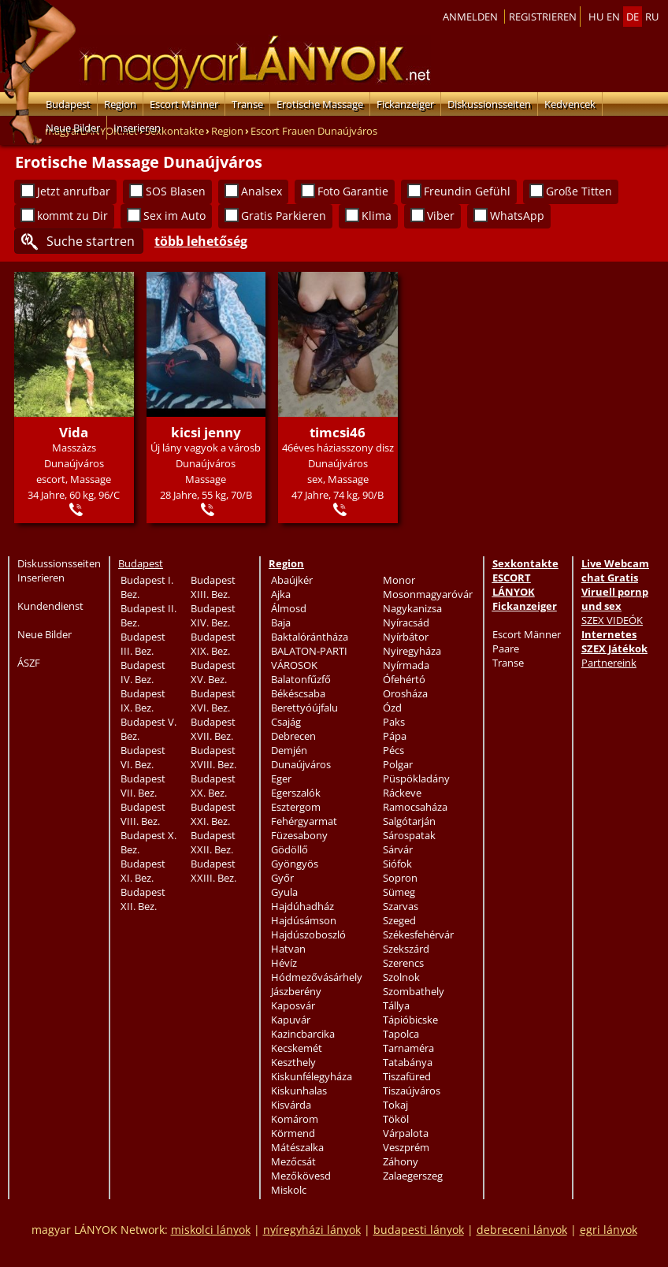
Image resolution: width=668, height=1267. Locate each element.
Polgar (398, 764)
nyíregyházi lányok (312, 1229)
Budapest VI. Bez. (143, 757)
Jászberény (296, 991)
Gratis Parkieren (283, 215)
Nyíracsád (406, 622)
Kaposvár (293, 1005)
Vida (73, 432)
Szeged (399, 920)
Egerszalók (296, 793)
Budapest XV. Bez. (213, 672)
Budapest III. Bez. (143, 644)
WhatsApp (517, 215)
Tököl (396, 1119)
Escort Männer (184, 104)
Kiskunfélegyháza (311, 1076)
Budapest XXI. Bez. (213, 814)
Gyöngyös (294, 863)
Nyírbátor (406, 637)
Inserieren (137, 128)
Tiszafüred (407, 1076)
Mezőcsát (293, 1161)
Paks (394, 722)
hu (595, 16)
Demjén (289, 750)
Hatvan (288, 949)
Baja (281, 622)
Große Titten (579, 191)
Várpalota (406, 1133)
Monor (399, 580)
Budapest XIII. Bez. (213, 587)
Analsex (261, 191)
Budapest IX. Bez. (143, 700)
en (613, 16)
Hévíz (284, 963)
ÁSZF (28, 663)
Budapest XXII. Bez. (213, 842)
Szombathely (413, 991)
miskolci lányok (210, 1229)
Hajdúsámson (303, 920)
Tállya (396, 1005)
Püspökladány (416, 778)
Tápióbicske (410, 1019)
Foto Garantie (352, 191)
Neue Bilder (73, 128)
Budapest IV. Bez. (143, 672)
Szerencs (403, 963)
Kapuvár (290, 1019)
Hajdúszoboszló (308, 934)
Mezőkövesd (301, 1176)
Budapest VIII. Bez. (143, 814)
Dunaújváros (301, 764)
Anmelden (470, 16)
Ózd (392, 707)
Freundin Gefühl (467, 191)
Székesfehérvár (418, 934)
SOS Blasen (176, 191)
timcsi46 (338, 432)
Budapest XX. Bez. (213, 785)
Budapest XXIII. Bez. (213, 870)
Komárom (294, 1119)
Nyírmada (406, 665)
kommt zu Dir (72, 215)
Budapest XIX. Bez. (213, 644)
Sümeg (399, 892)
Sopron (400, 878)
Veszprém (406, 1147)
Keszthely (293, 1062)
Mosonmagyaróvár (428, 594)
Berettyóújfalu (304, 707)
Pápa (394, 736)
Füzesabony (299, 835)
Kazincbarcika (303, 1034)
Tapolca (401, 1034)
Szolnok (401, 977)
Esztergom (296, 807)
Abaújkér (292, 580)
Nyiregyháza (412, 651)
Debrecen (293, 736)
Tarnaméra (408, 1048)
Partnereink (608, 663)
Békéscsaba (298, 693)
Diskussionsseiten (489, 104)
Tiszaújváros (411, 1090)
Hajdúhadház (302, 906)
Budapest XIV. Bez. (213, 615)
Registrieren (543, 16)
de (632, 16)
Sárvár (398, 849)
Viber (441, 215)
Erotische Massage (319, 104)
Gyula (284, 892)
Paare (505, 648)
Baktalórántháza (309, 637)
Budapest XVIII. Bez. (213, 757)
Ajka (281, 594)
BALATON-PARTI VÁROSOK (309, 658)
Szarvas (400, 906)
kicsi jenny (206, 432)
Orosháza (405, 693)
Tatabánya (407, 1062)
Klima (377, 215)
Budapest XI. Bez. (143, 870)
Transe (247, 104)
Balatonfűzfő (301, 679)
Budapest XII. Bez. (143, 899)
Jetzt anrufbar (73, 191)
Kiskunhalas (299, 1090)
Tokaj (395, 1105)
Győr (282, 878)
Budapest (68, 104)
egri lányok (608, 1229)
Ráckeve (402, 793)
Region (120, 104)
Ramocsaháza (415, 807)
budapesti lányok (418, 1229)
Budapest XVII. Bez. (213, 729)
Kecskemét (296, 1048)
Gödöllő (289, 849)
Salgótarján (409, 821)
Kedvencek (570, 104)
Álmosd (288, 608)
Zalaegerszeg (413, 1176)
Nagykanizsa (412, 608)
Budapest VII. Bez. (143, 785)
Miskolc (288, 1190)
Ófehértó (404, 679)
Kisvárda (291, 1105)
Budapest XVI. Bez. (213, 700)
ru (652, 16)
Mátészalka (297, 1147)
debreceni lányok (522, 1229)
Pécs (393, 750)
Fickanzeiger (405, 104)
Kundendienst (50, 606)
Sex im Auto (174, 215)
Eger (281, 778)
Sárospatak (409, 835)
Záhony (400, 1161)
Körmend (293, 1133)
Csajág (286, 722)
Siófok (397, 863)
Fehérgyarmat (304, 821)
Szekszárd (406, 949)
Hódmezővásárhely (316, 977)
